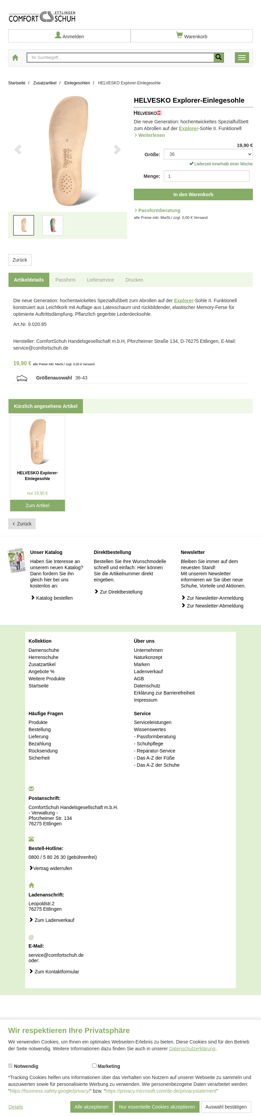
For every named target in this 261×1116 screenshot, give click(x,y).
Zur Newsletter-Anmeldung (212, 598)
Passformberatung (159, 210)
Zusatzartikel (42, 664)
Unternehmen (148, 650)
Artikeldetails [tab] (29, 280)
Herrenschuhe (43, 657)
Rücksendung (43, 750)
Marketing (106, 1066)
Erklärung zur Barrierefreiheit (164, 693)
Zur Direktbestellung (118, 592)
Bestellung (40, 729)
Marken (142, 664)
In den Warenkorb (193, 194)
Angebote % (41, 671)
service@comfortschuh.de (56, 955)
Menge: (152, 176)
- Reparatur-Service (154, 750)
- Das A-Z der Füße (154, 758)
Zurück (20, 260)
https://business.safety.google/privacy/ (50, 1091)
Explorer (188, 128)
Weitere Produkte (47, 678)
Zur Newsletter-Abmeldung (212, 605)
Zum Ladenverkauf (51, 920)
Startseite (39, 685)
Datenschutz (147, 685)
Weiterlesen (151, 135)
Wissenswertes (150, 729)
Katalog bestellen (51, 598)
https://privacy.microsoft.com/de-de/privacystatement (160, 1091)
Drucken (134, 280)
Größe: (152, 154)
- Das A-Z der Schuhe (157, 765)
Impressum (145, 700)
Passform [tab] (65, 280)
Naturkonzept (148, 657)
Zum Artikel (37, 505)
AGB (139, 678)
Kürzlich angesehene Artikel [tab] (45, 406)
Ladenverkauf (148, 671)
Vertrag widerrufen (50, 868)
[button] (17, 170)
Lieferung (38, 736)
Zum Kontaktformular (54, 971)
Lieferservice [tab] (100, 280)
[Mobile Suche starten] (218, 57)
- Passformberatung (155, 736)
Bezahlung (40, 743)
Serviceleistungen (153, 722)
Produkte (38, 722)
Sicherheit (39, 758)
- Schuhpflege (148, 743)
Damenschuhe (44, 650)
